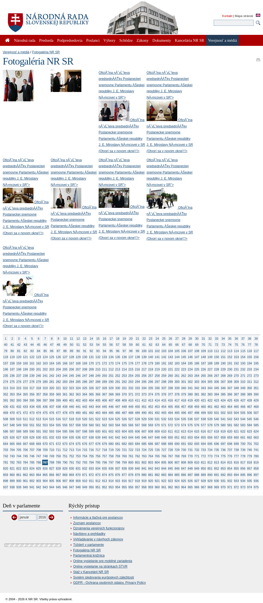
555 (58, 425)
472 (25, 412)
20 (131, 338)
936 (256, 480)
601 (104, 431)
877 (124, 474)
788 (51, 462)
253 (124, 375)
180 (157, 363)
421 (203, 400)
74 (229, 344)
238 (25, 375)
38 (249, 338)
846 (177, 468)
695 (209, 443)
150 (216, 357)
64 (163, 344)
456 (177, 406)
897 (256, 474)
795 (97, 462)
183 (177, 363)
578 (209, 425)
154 (243, 357)
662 (249, 437)
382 (203, 394)
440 (71, 406)
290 (110, 381)
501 (216, 412)
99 (137, 351)
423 (216, 400)
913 (104, 480)
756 (97, 456)
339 (177, 388)
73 (223, 344)
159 (18, 363)
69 (196, 344)
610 (163, 431)
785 (32, 462)
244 (64, 375)
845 (170, 468)
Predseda (46, 40)
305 (209, 381)
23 (150, 338)
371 (130, 394)
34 (223, 338)
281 (51, 381)
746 (32, 456)
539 (209, 419)
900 (18, 480)
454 (163, 406)
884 (170, 474)
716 (91, 449)
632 (51, 437)
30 (196, 338)
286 (84, 381)
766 (163, 456)
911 (91, 480)
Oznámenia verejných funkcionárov (98, 528)
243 (58, 375)
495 (177, 412)
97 (124, 351)
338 (170, 388)
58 (124, 344)
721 (124, 449)
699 (236, 443)
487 (124, 412)
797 (110, 462)
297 (157, 381)
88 (65, 351)
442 (84, 406)
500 (209, 412)
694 (203, 443)
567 (137, 425)
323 (71, 388)
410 (130, 400)
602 (110, 431)
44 (32, 344)
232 (243, 369)
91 (84, 351)
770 (190, 456)
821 (12, 468)
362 (71, 394)
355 (25, 394)
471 (18, 412)
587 (12, 431)
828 (58, 468)
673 (64, 443)
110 (209, 351)
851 (209, 468)
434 (32, 406)
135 (117, 357)
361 (64, 394)
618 (216, 431)
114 (236, 351)
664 (5, 443)
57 (117, 344)
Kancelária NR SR (189, 40)
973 (243, 487)
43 (25, 344)
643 (124, 437)
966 (196, 487)
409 (124, 400)
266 (209, 375)
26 (170, 338)
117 (256, 351)
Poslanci (93, 40)
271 (243, 375)
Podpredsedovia (69, 40)
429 (256, 400)
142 (163, 357)
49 (65, 344)
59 (131, 344)
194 (249, 363)
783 (18, 462)
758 (110, 456)
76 (243, 344)
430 (5, 406)
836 (110, 468)
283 (64, 381)
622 (243, 431)
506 (249, 412)
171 (97, 363)
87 (58, 351)
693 (196, 443)
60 (137, 344)
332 (130, 388)
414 (157, 400)
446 (110, 406)
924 (177, 480)
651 (177, 437)
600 (97, 431)
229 (223, 369)
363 (78, 394)
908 (71, 480)
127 (64, 357)
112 (223, 351)
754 (84, 456)
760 (124, 456)
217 (144, 369)
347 (229, 388)
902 (32, 480)
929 (209, 480)
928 (203, 480)
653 (190, 437)
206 (71, 369)
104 (170, 351)
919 (144, 480)
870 (78, 474)
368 (110, 394)
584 (249, 425)
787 (45, 462)
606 (137, 431)
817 (243, 462)
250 (104, 375)
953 (110, 487)
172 (104, 363)
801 (137, 462)
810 (196, 462)
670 (45, 443)
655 (203, 437)
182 (170, 363)
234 (256, 369)
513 (38, 419)
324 (78, 388)
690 (177, 443)
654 (196, 437)
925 (183, 480)
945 (58, 487)
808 (183, 462)
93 (97, 351)
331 (124, 388)
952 (104, 487)
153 (236, 357)
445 (104, 406)
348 (236, 388)
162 (38, 363)
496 (183, 412)
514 (45, 419)
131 (91, 357)
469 (5, 412)
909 (78, 480)
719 (110, 449)
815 (229, 462)
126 (58, 357)
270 (236, 375)
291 (117, 381)
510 (18, 419)
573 (177, 425)
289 (104, 381)
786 (38, 462)
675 (78, 443)
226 (203, 369)
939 (18, 487)
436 (45, 406)
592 (45, 431)
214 (124, 369)
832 (84, 468)
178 (144, 363)
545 (249, 419)
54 (97, 344)
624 (256, 431)
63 (157, 344)
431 (12, 406)
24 (157, 338)
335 (150, 388)
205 (64, 369)
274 (5, 381)
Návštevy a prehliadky (89, 534)
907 (64, 480)
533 (170, 419)
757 (104, 456)
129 (78, 357)
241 (45, 375)
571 (163, 425)
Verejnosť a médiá (16, 52)
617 (209, 431)
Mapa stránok (244, 16)
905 (51, 480)
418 (183, 400)
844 (163, 468)
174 (117, 363)
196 (5, 369)
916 (124, 480)
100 (144, 351)
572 (170, 425)
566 (130, 425)
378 (177, 394)
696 (216, 443)
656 (209, 437)
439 (64, 406)
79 (5, 351)
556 (64, 425)
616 (203, 431)
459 (196, 406)
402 (78, 400)
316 (25, 388)
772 (203, 456)
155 (249, 357)
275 (12, 381)
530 (150, 419)
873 (97, 474)
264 (196, 375)
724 (144, 449)
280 (45, 381)
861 (18, 474)
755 (91, 456)
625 (5, 437)
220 (163, 369)
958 (144, 487)
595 (64, 431)
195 (256, 363)
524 (110, 419)
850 (203, 468)
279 (38, 381)
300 (177, 381)
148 (203, 357)
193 (243, 363)
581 (229, 425)
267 (216, 375)
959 (150, 487)
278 (32, 381)
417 (177, 400)
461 (209, 406)
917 (130, 480)
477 (58, 412)
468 (256, 406)
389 (249, 394)
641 (110, 437)
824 (32, 468)
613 (183, 431)
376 (163, 394)
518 (71, 419)
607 (144, 431)
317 (32, 388)
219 (157, 369)
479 (71, 412)
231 (236, 369)
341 (190, 388)
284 (71, 381)
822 (18, 468)
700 (243, 443)
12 (78, 338)
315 (18, 388)
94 (104, 351)
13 (84, 338)
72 (216, 344)
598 (84, 431)
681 (117, 443)
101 (150, 351)
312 (256, 381)
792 (78, 462)
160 (25, 363)
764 (150, 456)
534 (177, 419)
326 (91, 388)
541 (223, 419)
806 (170, 462)
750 (58, 456)
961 (163, 487)
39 (256, 338)
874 (104, 474)
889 (203, 474)
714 (78, 449)
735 (216, 449)
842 (150, 468)
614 (190, 431)
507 (256, 412)
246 (78, 375)
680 (110, 443)
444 (97, 406)
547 (5, 425)
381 (196, 394)
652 (183, 437)
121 (25, 357)
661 (243, 437)
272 (249, 375)
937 (5, 487)
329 (110, 388)
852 (216, 468)
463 (223, 406)
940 (25, 487)
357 (38, 394)
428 (249, 400)
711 (58, 449)
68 (190, 344)
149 (209, 357)
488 (130, 412)
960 (157, 487)
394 (25, 400)
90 (78, 351)
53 (91, 344)
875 (110, 474)
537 (196, 419)
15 (97, 338)
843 (157, 468)
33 (216, 338)
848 (190, 468)
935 (249, 480)
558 (78, 425)
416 (170, 400)
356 (32, 394)
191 (229, 363)
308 (229, 381)
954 (117, 487)
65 (170, 344)
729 (177, 449)
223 (183, 369)
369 (117, 394)
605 (130, 431)
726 (157, 449)
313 (5, 388)
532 (163, 419)
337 (163, 388)
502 (223, 412)
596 (71, 431)
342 (196, 388)
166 (64, 363)
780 (256, 456)
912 (97, 480)
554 (51, 425)
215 (130, 369)
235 (5, 375)
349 (243, 388)
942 (38, 487)
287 (91, 381)
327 (97, 388)
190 (223, 363)
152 (229, 357)
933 (236, 480)
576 (196, 425)
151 (223, 357)
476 (51, 412)
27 (177, 338)
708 (38, 449)
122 (32, 357)
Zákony (142, 40)
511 (25, 419)
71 (209, 344)
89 (71, 351)
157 (5, 363)
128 (71, 357)
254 (130, 375)
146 (190, 357)
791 (71, 462)
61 (144, 344)
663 (256, 437)
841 (144, 468)
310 (243, 381)
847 (183, 468)
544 (243, 419)
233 (249, 369)
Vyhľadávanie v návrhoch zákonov (98, 539)
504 (236, 412)
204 (58, 369)
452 (150, 406)
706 (25, 449)
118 (5, 357)
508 (5, 419)
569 (150, 425)
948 (78, 487)
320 (51, 388)
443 (91, 406)
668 (32, 443)
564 (117, 425)
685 (144, 443)
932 (229, 480)
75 (236, 344)
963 (177, 487)
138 (137, 357)
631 (45, 437)
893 (229, 474)
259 (163, 375)
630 (38, 437)
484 (104, 412)
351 (256, 388)
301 (183, 381)
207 (78, 369)
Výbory (110, 40)
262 (183, 375)
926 (190, 480)
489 (137, 412)
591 (38, 431)
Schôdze (126, 40)
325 (84, 388)
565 (124, 425)
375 (157, 394)
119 (12, 357)
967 (203, 487)
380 (190, 394)
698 (229, 443)
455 (170, 406)
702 (256, 443)
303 (196, 381)
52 (84, 344)
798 (117, 462)
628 (25, 437)
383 (209, 394)
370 (124, 394)
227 (209, 369)
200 (32, 369)
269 (229, 375)
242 (51, 375)
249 (97, 375)
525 (117, 419)
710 (51, 449)
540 (216, 419)
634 (64, 437)
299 (170, 381)
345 (216, 388)
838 (124, 468)
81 (19, 351)
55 (104, 344)
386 (229, 394)
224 (190, 369)
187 (203, 363)
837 (117, 468)
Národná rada (24, 40)
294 (137, 381)
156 (256, 357)
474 (38, 412)
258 (157, 375)
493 (163, 412)
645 (137, 437)
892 (223, 474)
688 (163, 443)
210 (97, 369)
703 (5, 449)
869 (71, 474)
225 (196, 369)
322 (64, 388)
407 (110, 400)
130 (84, 357)
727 (163, 449)
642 (117, 437)
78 (256, 344)
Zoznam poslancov (87, 523)
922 (163, 480)
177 (137, 363)
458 (190, 406)
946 (64, 487)
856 (243, 468)
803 (150, 462)
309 (236, 381)
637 (84, 437)
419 (190, 400)
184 (183, 363)
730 (183, 449)
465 (236, 406)
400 (64, 400)
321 (58, 388)
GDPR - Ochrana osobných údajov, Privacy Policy (109, 583)
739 (243, 449)
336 (157, 388)
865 (45, 474)
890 (209, 474)
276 (18, 381)
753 (78, 456)
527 (130, 419)
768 (177, 456)
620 (229, 431)
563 (110, 425)
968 (209, 487)
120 (18, 357)
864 (38, 474)
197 (12, 369)
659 (229, 437)
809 (190, 462)
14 (91, 338)
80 (12, 351)
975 (256, 487)
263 (190, 375)
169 (84, 363)
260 (170, 375)
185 (190, 363)
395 (32, 400)
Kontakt (227, 16)
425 (229, 400)
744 (18, 456)
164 (51, 363)
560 (91, 425)
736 (223, 449)
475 (45, 412)
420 (196, 400)
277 (25, 381)
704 (12, 449)
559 (84, 425)
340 (183, 388)
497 (190, 412)
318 (38, 388)
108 (196, 351)
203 (51, 369)
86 (51, 351)
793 (84, 462)
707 (32, 449)
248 (91, 375)
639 (97, 437)
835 (104, 468)
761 (130, 456)
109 (203, 351)
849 (196, 468)
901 (25, 480)
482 (91, 412)
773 (209, 456)
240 (38, 375)
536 (190, 419)
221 (170, 369)
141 (157, 357)
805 (163, 462)
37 (243, 338)
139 (144, 357)
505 (243, 412)
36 (236, 338)
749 (51, 456)
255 (137, 375)
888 (196, 474)
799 (124, 462)
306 (216, 381)
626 (12, 437)
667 (25, 443)
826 (45, 468)
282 (58, 381)
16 (104, 338)
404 (91, 400)
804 (157, 462)
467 (249, 406)
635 (71, 437)
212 (110, 369)
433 (25, 406)
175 (124, 363)
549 (18, 425)
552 (38, 425)
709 (45, 449)
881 (150, 474)
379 (183, 394)
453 (157, 406)
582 (236, 425)
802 (144, 462)
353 (12, 394)
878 (130, 474)
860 (12, 474)
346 (223, 388)
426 (236, 400)
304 (203, 381)
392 (12, 400)
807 (177, 462)
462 (216, 406)
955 (124, 487)
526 (124, 419)
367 (104, 394)
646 (144, 437)
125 (51, 357)
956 (130, 487)
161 (32, 363)
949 (84, 487)
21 (137, 338)
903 (38, 480)
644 (130, 437)
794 (91, 462)
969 (216, 487)
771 (196, 456)
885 (177, 474)
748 (45, 456)
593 (51, 431)
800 (130, 462)
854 (229, 468)
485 (110, 412)
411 (137, 400)
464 (229, 406)
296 (150, 381)
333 (137, 388)
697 (223, 443)
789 (58, 462)
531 (157, 419)
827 (51, 468)
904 (45, 480)
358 (45, 394)
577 (203, 425)
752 (71, 456)
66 (177, 344)
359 (51, 394)
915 (117, 480)
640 (104, 437)
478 (64, 412)
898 (5, 480)
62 (150, 344)
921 (157, 480)
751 (64, 456)
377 (170, 394)
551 (32, 425)
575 (190, 425)
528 (137, 419)
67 (183, 344)
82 (25, 351)
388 (243, 394)
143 (170, 357)
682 (124, 443)
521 (91, 419)
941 (32, 487)
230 (229, 369)
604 (124, 431)
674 (71, 443)
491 (150, 412)
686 (150, 443)
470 (12, 412)
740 (249, 449)
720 (117, 449)
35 (229, 338)
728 (170, 449)
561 (97, 425)
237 (18, 375)
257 (150, 375)
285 (78, 381)
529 (144, 419)
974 (249, 487)
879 (137, 474)
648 (157, 437)
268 (223, 375)
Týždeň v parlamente (88, 545)
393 (18, 400)
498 (196, 412)
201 (38, 369)
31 (203, 338)
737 (229, 449)
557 (71, 425)
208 (84, 369)
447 (117, 406)
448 (124, 406)
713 (71, 449)
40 (5, 344)
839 (130, 468)
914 (110, 480)
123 (38, 357)
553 (45, 425)
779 (249, 456)
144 (177, 357)
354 (18, 394)
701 (249, 443)
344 (209, 388)
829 (64, 468)
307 (223, 381)
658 (223, 437)
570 (157, 425)
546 (256, 419)
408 (117, 400)
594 (58, 431)
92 (91, 351)
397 (45, 400)
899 (12, 480)
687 (157, 443)
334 (144, 388)
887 (190, 474)
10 (65, 338)
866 (51, 474)
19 (124, 338)
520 (84, 419)
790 (64, 462)
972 (236, 487)
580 (223, 425)
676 (84, 443)
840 (137, 468)
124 (45, 357)
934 (243, 480)
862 (25, 474)
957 (137, 487)
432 (18, 406)
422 (209, 400)
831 (78, 468)
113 (229, 351)
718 (104, 449)
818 (249, 462)
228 (216, 369)
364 (84, 394)
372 (137, 394)
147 (196, 357)
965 (190, 487)
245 (71, 375)
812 (209, 462)
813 (216, 462)
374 (150, 394)
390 (256, 394)
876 (117, 474)
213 (117, 369)
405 (97, 400)
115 (243, 351)
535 (183, 419)
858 (256, 468)
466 (243, 406)
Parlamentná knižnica (89, 555)
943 (45, 487)
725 (150, 449)
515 (51, 419)
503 (229, 412)
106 (183, 351)
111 (216, 351)
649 (163, 437)
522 (97, 419)
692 (190, 443)
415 (163, 400)
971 (229, 487)
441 (78, 406)
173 (110, 363)
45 (38, 344)
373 (144, 394)
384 (216, 394)
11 (71, 338)
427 (243, 400)
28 (183, 338)
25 (163, 338)
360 (58, 394)
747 (38, 456)
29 (190, 338)
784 (25, 462)
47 (51, 344)
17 (111, 338)
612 (177, 431)
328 (104, 388)
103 (163, 351)
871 (84, 474)
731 (190, 449)
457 (183, 406)
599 (91, 431)
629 (32, 437)
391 (5, 400)
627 (18, 437)
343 (203, 388)
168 (78, 363)
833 (91, 468)
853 (223, 468)
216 (137, 369)
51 (78, 344)
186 (196, 363)
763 (144, 456)
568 (144, 425)
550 (25, 425)
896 (249, 474)
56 (111, 344)
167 (71, 363)
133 (104, 357)
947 (71, 487)
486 (117, 412)
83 (32, 351)
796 (104, 462)
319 (45, 388)
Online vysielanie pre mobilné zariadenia (102, 561)
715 (84, 449)
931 (223, 480)
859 (5, 474)
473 (32, 412)
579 (216, 425)
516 (58, 419)
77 (249, 344)
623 (249, 431)
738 (236, 449)
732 (196, 449)
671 (51, 443)
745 (25, 456)
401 (71, 400)
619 (223, 431)
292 (124, 381)
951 (97, 487)
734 (209, 449)
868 (64, 474)
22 (144, 338)
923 (170, 480)
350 (249, 388)
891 (216, 474)
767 (170, 456)
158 (12, 363)
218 (150, 369)
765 (157, 456)
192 (236, 363)
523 (104, 419)
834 (97, 468)
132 (97, 357)
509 (12, 419)
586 (5, 431)
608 (150, 431)
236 (12, 375)
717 (97, 449)
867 (58, 474)
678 (97, 443)
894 (236, 474)
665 (12, 443)
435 (38, 406)
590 (32, 431)
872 (91, 474)
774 (216, 456)
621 (236, 431)
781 (5, 462)
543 (236, 419)
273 (256, 375)
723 (137, 449)
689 (170, 443)
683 (130, 443)
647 (150, 437)
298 (163, 381)
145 (183, 357)
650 (170, 437)
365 (91, 394)
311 (249, 381)
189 (216, 363)
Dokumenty (161, 40)
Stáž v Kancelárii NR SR (91, 572)
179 (150, 363)
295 (144, 381)
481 (84, 412)
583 (243, 425)
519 (78, 419)
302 (190, 381)
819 (256, 462)
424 (223, 400)
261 (177, 375)
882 (157, 474)
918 (137, 480)
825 (38, 468)
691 (183, 443)
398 (51, 400)
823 (25, 468)
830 (71, 468)
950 (91, 487)
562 (104, 425)
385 (223, 394)
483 (97, 412)
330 (117, 388)
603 (117, 431)
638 (91, 437)
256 (144, 375)
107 (190, 351)
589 (25, 431)
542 (229, 419)
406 (104, 400)
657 (216, 437)
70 (203, 344)
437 (51, 406)
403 (84, 400)
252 (117, 375)
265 (203, 375)
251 (110, 375)
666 (18, 443)
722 (130, 449)
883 (163, 474)
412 (144, 400)
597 (78, 431)
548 (12, 425)
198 (18, 369)
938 (12, 487)
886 (183, 474)
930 (216, 480)
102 (157, 351)
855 (236, 468)
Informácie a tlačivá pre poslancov (98, 518)
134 (110, 357)
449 (130, 406)
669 (38, 443)
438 (58, 406)
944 (51, 487)
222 (177, 369)
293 (130, 381)
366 (97, 394)
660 (236, 437)
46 (45, 344)
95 (111, 351)
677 (91, 443)
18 (117, 338)
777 (236, 456)
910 (84, 480)
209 (91, 369)
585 (256, 425)
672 (58, 443)
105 (177, 351)
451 (144, 406)
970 (223, 487)
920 (150, 480)
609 (157, 431)
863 (32, 474)
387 (236, 394)
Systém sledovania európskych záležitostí (103, 577)
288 (97, 381)
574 (183, 425)
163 (45, 363)
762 (137, 456)
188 (209, 363)
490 (144, 412)
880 (144, 474)
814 (223, 462)
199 (25, 369)
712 (64, 449)
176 (130, 363)
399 (58, 400)
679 (104, 443)
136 (124, 357)
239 (32, 375)
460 (203, 406)
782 (12, 462)
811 (203, 462)
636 (78, 437)
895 (243, 474)
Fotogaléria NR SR (46, 52)
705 (18, 449)
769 (183, 456)
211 (104, 369)
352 (5, 394)
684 (137, 443)
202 (45, 369)
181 (163, 363)
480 (78, 412)
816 (236, 462)
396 (38, 400)
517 (64, 419)
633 (58, 437)
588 (18, 431)
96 (117, 351)
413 (150, 400)
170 (91, 363)
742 (5, 456)
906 (58, 480)
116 (249, 351)
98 (131, 351)
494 (170, 412)
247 (84, 375)
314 (12, 388)
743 (12, 456)
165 (58, 363)
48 (58, 344)
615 (196, 431)
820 (5, 468)
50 (71, 344)
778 (243, 456)
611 (170, 431)
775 (223, 456)
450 (137, 406)
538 (203, 419)
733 (203, 449)
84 (38, 351)
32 (209, 338)
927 (196, 480)
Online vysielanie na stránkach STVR (100, 566)
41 (12, 344)
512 (32, 419)
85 (45, 351)
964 (183, 487)
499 (203, 412)
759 (117, 456)
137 (130, 357)
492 (157, 412)
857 (249, 468)
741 (256, 449)
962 (170, 487)
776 (229, 456)
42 (19, 344)
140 (150, 357)
